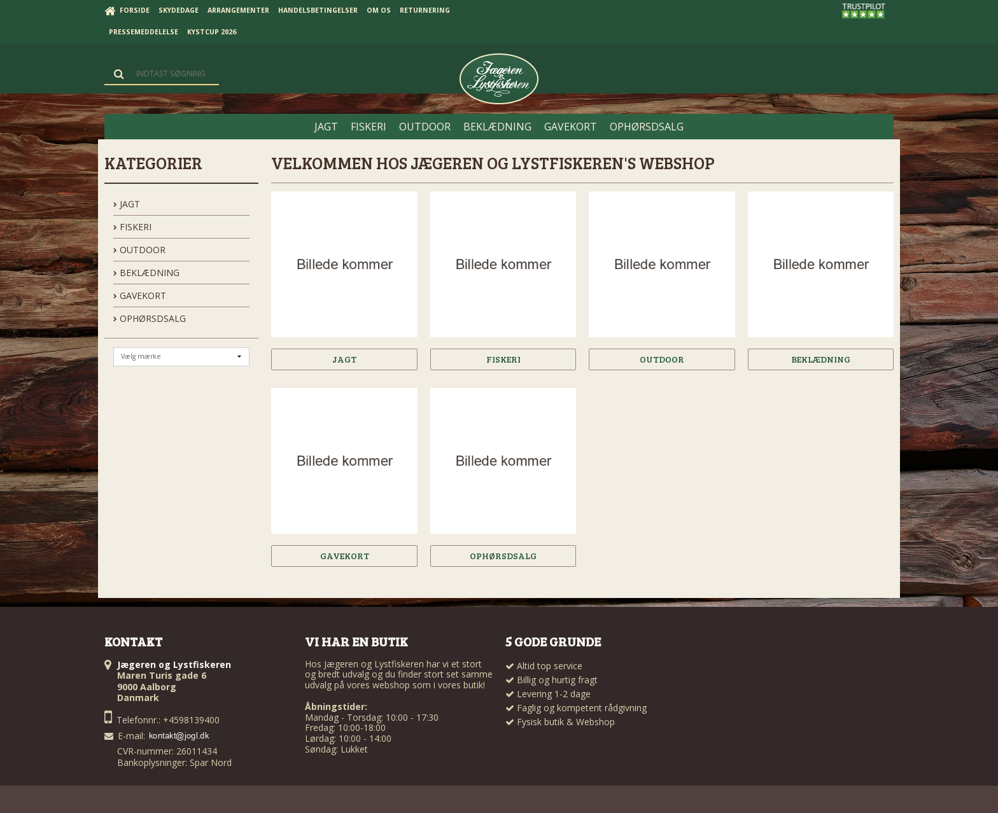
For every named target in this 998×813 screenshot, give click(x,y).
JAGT (126, 204)
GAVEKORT (139, 295)
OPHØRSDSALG (149, 318)
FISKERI (132, 227)
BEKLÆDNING (146, 273)
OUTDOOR (139, 250)
